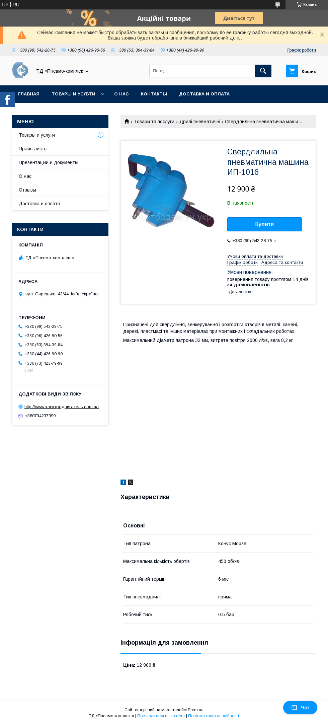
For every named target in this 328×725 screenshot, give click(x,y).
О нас (121, 93)
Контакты (154, 93)
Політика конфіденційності (213, 716)
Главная (28, 93)
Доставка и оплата (204, 93)
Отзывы (27, 190)
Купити (264, 224)
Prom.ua (195, 710)
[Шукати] (263, 71)
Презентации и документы (48, 162)
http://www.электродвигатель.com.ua (61, 406)
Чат (300, 708)
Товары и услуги (73, 93)
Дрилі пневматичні (199, 121)
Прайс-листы (33, 148)
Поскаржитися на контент (161, 716)
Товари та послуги (154, 121)
